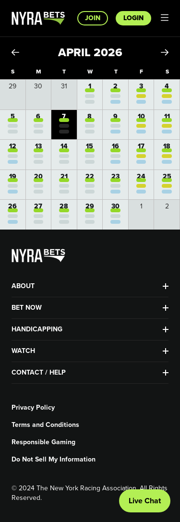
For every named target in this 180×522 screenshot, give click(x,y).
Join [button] (92, 18)
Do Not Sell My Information (54, 459)
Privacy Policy (33, 408)
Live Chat (145, 500)
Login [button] (133, 18)
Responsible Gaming (43, 442)
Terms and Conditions (45, 425)
